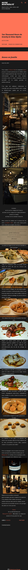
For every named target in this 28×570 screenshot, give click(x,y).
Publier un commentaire (15, 44)
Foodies (8, 520)
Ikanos (24, 69)
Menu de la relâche (7, 513)
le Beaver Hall (12, 69)
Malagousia (4, 455)
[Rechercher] (22, 3)
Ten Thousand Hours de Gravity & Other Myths (12, 35)
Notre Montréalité (8, 3)
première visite (9, 222)
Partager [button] (4, 44)
